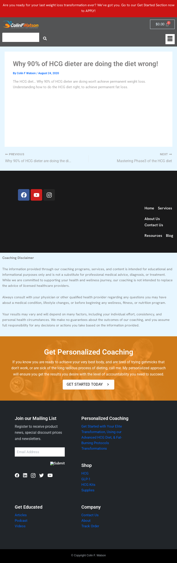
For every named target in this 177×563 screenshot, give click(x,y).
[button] (170, 39)
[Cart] (162, 24)
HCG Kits (88, 485)
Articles (21, 515)
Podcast (21, 521)
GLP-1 (85, 479)
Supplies (87, 490)
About (86, 521)
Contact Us (90, 515)
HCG (84, 474)
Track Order (90, 526)
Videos (20, 526)
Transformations (94, 448)
